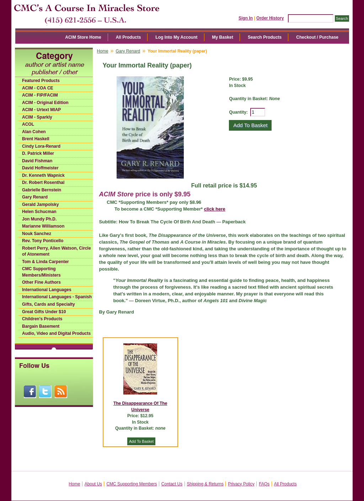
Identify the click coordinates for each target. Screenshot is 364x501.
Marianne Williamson (43, 226)
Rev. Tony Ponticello (42, 240)
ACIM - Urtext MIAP (41, 109)
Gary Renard (35, 197)
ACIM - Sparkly (37, 117)
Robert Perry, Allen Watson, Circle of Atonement (56, 251)
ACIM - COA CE (37, 88)
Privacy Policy (241, 483)
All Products (128, 37)
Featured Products (41, 80)
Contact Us (171, 483)
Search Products (265, 37)
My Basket (222, 37)
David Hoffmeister (40, 167)
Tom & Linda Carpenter (45, 261)
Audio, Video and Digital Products (56, 333)
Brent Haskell (35, 138)
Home (102, 51)
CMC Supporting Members (131, 483)
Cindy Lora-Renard (41, 146)
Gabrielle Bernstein (41, 189)
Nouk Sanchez (36, 233)
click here (214, 209)
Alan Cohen (34, 131)
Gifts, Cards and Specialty (48, 304)
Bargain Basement (40, 326)
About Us (93, 483)
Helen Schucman (39, 211)
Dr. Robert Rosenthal (43, 182)
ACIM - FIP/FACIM (40, 95)
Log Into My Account (176, 37)
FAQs (264, 483)
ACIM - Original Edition (45, 102)
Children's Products (42, 318)
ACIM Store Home (83, 37)
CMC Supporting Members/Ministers (41, 272)
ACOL (28, 124)
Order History (270, 18)
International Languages (46, 289)
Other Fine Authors (41, 282)
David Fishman (37, 160)
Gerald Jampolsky (40, 204)
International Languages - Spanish (57, 296)
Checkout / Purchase (317, 37)
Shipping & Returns (205, 483)
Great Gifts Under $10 (44, 311)
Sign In (246, 18)
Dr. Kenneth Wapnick (43, 175)
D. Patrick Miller (38, 153)
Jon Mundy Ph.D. (39, 219)
